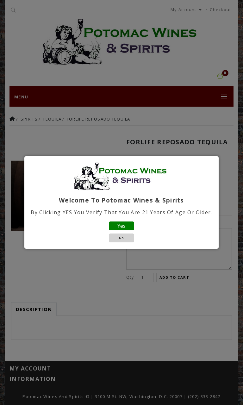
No (121, 237)
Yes (121, 225)
